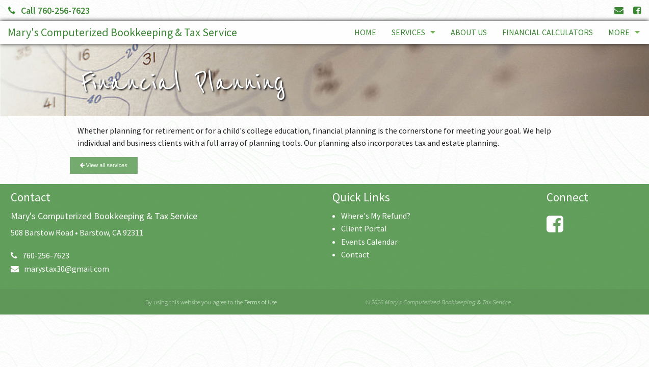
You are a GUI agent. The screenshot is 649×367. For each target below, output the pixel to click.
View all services (103, 165)
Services (408, 32)
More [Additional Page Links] (619, 32)
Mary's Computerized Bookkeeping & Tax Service (122, 32)
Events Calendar (369, 242)
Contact (355, 254)
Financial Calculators (547, 32)
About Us (469, 32)
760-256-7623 (40, 255)
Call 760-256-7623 (49, 10)
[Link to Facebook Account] (637, 10)
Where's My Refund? (375, 216)
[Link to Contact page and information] (619, 10)
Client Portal (364, 228)
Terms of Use (260, 302)
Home (365, 32)
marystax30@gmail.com (60, 269)
